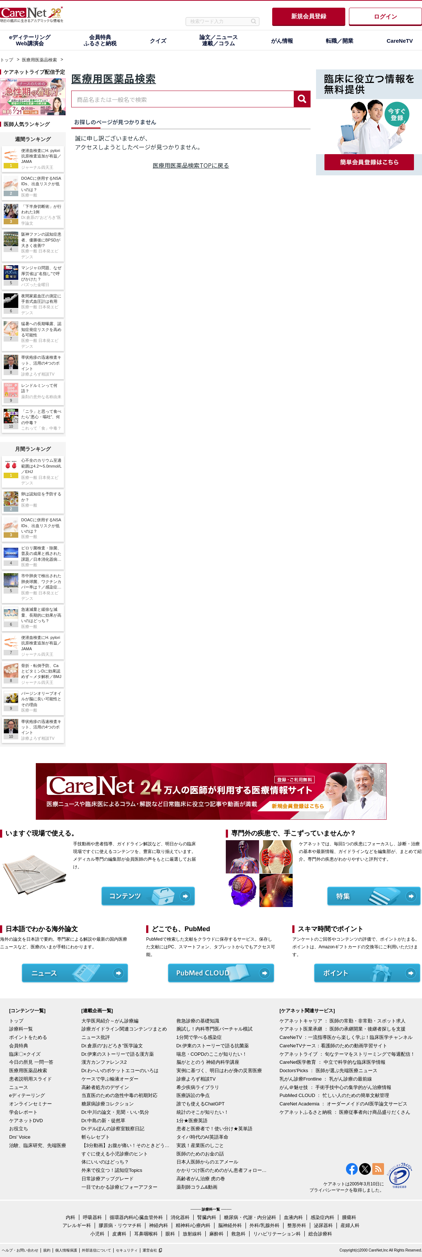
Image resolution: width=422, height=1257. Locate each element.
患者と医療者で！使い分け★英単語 (214, 1128)
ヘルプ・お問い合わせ (20, 1250)
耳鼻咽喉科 (146, 1234)
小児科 (97, 1234)
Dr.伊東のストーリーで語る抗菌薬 (212, 1045)
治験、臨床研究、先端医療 (37, 1145)
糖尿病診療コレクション (107, 1103)
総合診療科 (320, 1234)
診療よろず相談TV (196, 1079)
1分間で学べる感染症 (199, 1037)
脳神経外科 (230, 1225)
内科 (70, 1217)
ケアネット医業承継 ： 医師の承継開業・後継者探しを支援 (343, 1029)
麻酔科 (216, 1234)
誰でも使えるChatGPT (200, 1103)
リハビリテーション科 (277, 1234)
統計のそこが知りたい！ (202, 1112)
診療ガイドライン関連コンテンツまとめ (124, 1029)
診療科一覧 (21, 1029)
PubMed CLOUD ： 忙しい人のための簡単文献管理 (334, 1095)
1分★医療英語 (192, 1120)
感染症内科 (322, 1217)
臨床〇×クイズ (25, 1054)
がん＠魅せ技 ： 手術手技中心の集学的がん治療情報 (335, 1087)
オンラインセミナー (30, 1103)
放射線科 (192, 1234)
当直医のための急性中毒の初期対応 (119, 1095)
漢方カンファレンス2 (104, 1062)
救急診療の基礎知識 (197, 1021)
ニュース (18, 1087)
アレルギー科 (76, 1225)
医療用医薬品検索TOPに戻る (191, 165)
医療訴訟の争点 (193, 1095)
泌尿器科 (323, 1225)
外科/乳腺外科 (265, 1225)
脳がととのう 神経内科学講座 (208, 1062)
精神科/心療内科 (193, 1225)
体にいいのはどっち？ (105, 1162)
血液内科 (293, 1217)
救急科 (238, 1234)
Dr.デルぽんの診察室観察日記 (113, 1128)
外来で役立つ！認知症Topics (111, 1170)
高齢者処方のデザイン (105, 1087)
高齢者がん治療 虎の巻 (200, 1178)
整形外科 (296, 1225)
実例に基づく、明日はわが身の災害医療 (219, 1070)
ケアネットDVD (26, 1120)
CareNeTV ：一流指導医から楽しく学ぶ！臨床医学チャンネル (346, 1037)
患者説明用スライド (30, 1079)
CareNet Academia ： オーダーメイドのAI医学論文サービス (343, 1103)
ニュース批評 (95, 1037)
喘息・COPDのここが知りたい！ (211, 1054)
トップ (6, 59)
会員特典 (18, 1045)
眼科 (170, 1234)
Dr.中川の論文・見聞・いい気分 (115, 1112)
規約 (46, 1250)
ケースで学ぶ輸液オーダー (109, 1079)
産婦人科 (350, 1225)
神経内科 (158, 1225)
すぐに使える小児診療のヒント (114, 1154)
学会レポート (23, 1112)
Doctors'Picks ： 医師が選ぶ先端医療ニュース (328, 1070)
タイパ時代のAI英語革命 (202, 1137)
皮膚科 (119, 1234)
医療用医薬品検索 (39, 59)
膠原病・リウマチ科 (120, 1225)
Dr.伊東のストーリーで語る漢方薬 (117, 1054)
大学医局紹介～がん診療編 (109, 1021)
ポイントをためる (28, 1037)
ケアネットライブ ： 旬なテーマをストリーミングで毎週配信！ (347, 1054)
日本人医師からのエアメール (207, 1162)
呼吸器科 (92, 1217)
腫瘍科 (349, 1217)
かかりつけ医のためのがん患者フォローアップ (222, 1170)
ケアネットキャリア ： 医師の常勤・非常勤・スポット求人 (343, 1021)
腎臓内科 (206, 1217)
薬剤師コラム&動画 (197, 1187)
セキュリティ (127, 1250)
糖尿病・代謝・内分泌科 (250, 1217)
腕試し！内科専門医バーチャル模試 (214, 1029)
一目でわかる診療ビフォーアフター (119, 1187)
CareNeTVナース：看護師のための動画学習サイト (333, 1045)
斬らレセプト (95, 1137)
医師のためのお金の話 (200, 1154)
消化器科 (180, 1217)
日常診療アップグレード (107, 1178)
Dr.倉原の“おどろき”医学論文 (112, 1045)
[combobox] (183, 99)
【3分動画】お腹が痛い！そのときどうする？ (127, 1145)
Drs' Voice (19, 1137)
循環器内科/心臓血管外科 (136, 1217)
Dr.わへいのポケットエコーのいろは (120, 1070)
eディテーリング (27, 1095)
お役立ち (18, 1128)
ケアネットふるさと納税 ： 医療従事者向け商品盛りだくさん (345, 1112)
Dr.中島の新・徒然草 (103, 1120)
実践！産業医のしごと (200, 1145)
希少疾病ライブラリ (197, 1087)
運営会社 (149, 1250)
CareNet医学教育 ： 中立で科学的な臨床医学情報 (332, 1062)
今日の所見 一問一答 (31, 1062)
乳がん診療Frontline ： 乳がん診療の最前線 (326, 1079)
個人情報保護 (66, 1250)
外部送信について (96, 1250)
